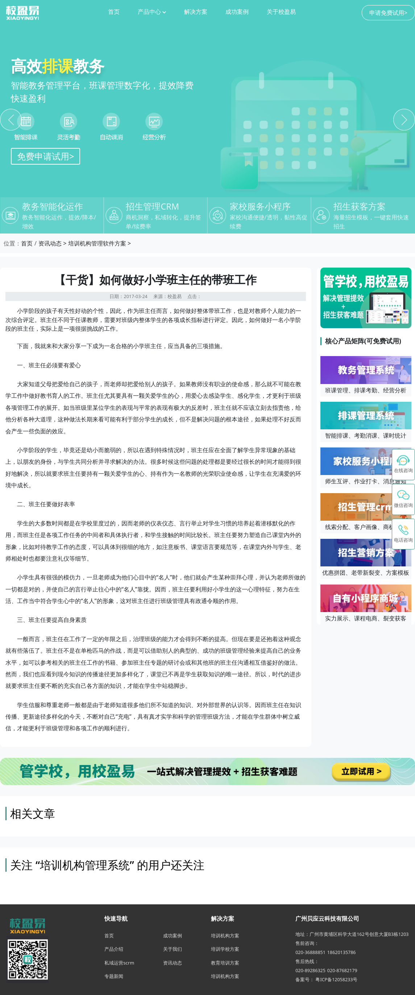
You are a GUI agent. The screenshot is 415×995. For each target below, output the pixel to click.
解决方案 (195, 12)
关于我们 (172, 949)
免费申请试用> (45, 156)
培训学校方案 (225, 949)
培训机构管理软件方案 (97, 243)
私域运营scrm (119, 962)
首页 (114, 12)
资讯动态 (50, 243)
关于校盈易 (281, 12)
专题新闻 (113, 976)
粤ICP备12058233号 (336, 980)
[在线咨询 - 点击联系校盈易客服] (403, 464)
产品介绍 (113, 949)
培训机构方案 (225, 935)
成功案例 (237, 12)
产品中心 (152, 12)
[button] (403, 499)
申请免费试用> (388, 13)
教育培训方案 (225, 962)
